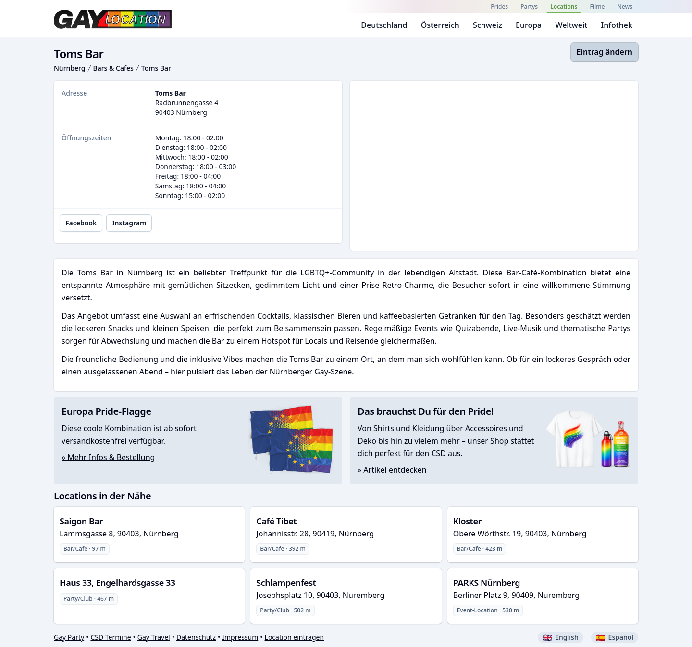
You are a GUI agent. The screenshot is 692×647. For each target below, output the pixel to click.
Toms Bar (156, 68)
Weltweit (571, 25)
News (625, 6)
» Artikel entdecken (392, 469)
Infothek (616, 25)
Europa (529, 25)
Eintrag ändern (604, 52)
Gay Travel (153, 637)
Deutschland (384, 25)
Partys (529, 6)
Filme (597, 6)
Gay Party (69, 637)
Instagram (129, 222)
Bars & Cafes (113, 68)
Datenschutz (196, 637)
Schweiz (487, 25)
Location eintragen (294, 637)
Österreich (440, 25)
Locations (563, 6)
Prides (499, 6)
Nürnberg (70, 68)
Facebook (81, 222)
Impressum (240, 637)
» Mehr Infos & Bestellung (108, 457)
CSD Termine (110, 637)
